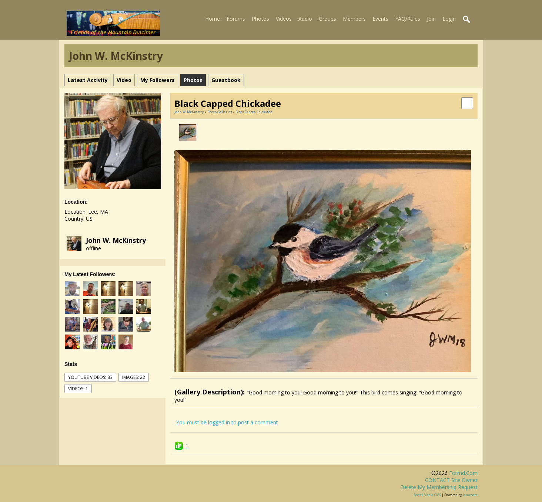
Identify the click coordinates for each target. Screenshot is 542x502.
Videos (284, 18)
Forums (236, 18)
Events (380, 18)
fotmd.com (463, 472)
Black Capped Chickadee (253, 111)
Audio (305, 18)
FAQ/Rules (407, 18)
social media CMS (427, 494)
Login (449, 18)
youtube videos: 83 (90, 377)
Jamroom (470, 494)
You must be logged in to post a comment (227, 422)
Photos (260, 18)
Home (212, 18)
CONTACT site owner (451, 480)
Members (354, 18)
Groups (327, 18)
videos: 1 (78, 389)
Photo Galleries (219, 111)
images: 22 (133, 377)
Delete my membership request (439, 487)
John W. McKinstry (116, 240)
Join (431, 18)
